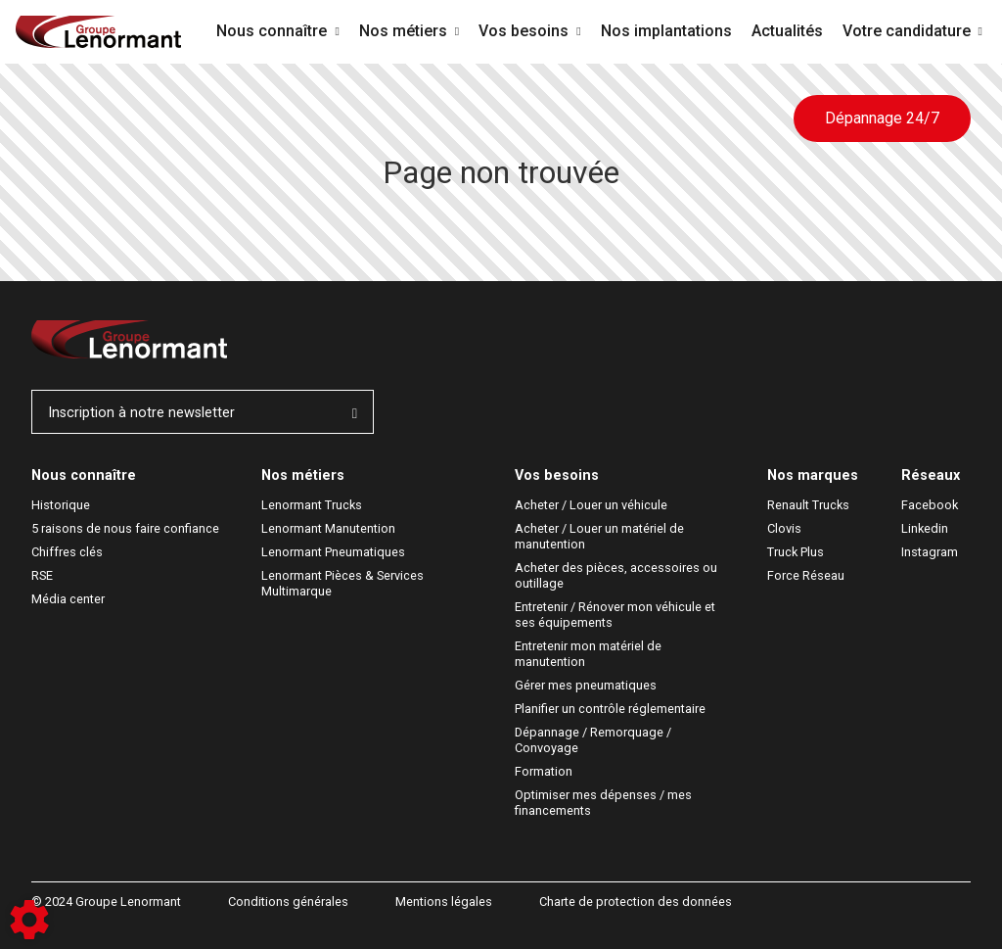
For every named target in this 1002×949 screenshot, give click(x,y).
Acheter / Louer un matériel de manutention (601, 536)
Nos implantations (666, 31)
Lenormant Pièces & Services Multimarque (344, 583)
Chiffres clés (67, 552)
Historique (60, 505)
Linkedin (924, 528)
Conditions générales (288, 901)
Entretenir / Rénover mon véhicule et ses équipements (616, 614)
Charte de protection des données (635, 901)
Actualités (787, 31)
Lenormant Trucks (311, 505)
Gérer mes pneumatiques (586, 685)
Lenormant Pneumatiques (333, 552)
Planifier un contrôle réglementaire (610, 708)
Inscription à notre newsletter (202, 412)
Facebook (929, 505)
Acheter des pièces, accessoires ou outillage (617, 575)
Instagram (929, 552)
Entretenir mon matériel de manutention (589, 654)
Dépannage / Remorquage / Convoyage (594, 740)
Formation (543, 771)
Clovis (784, 528)
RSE (42, 575)
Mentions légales (443, 901)
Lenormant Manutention (328, 528)
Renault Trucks (808, 505)
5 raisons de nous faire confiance (125, 528)
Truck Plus (795, 552)
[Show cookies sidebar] (29, 919)
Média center (68, 599)
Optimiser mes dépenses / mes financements (605, 802)
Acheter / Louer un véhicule (591, 505)
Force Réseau (805, 575)
